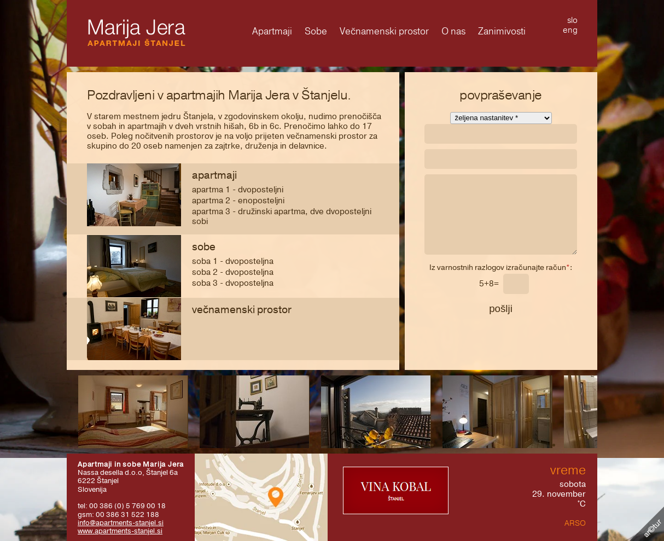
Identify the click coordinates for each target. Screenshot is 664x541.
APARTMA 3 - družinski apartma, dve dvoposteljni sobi (281, 216)
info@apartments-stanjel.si (121, 522)
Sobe (203, 247)
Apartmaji (214, 175)
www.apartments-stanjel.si (120, 531)
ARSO (575, 523)
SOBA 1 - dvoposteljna (232, 261)
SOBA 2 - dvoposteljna (232, 272)
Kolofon (647, 524)
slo (572, 20)
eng (570, 30)
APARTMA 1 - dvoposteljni (237, 189)
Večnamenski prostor (242, 310)
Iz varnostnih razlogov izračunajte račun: (500, 268)
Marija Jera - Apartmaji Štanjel (136, 32)
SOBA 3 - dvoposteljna (232, 283)
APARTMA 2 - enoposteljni (238, 200)
